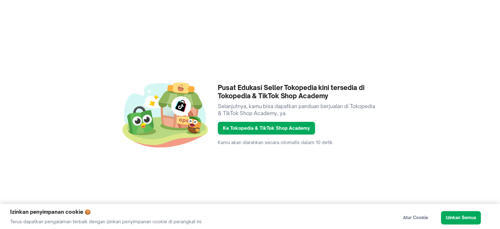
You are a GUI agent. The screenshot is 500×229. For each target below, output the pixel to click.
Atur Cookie (415, 219)
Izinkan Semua (461, 219)
